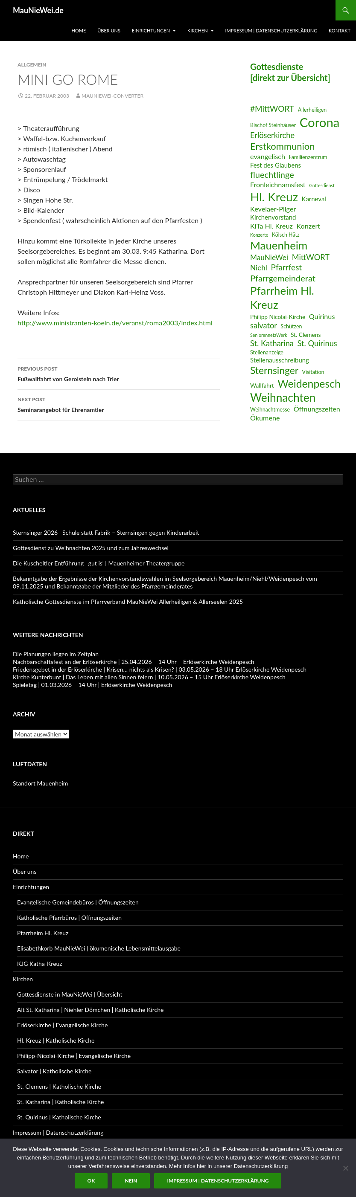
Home (79, 30)
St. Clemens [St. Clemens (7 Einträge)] (306, 334)
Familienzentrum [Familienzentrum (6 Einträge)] (308, 157)
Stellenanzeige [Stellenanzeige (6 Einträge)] (266, 352)
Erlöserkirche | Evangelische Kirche (62, 1025)
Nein (131, 1180)
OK (91, 1180)
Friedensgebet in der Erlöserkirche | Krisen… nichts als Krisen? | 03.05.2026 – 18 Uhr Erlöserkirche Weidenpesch (159, 669)
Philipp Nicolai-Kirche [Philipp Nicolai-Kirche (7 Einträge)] (277, 316)
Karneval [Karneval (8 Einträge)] (314, 199)
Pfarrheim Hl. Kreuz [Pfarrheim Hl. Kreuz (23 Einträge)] (282, 297)
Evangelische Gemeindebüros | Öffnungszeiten (78, 902)
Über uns (108, 30)
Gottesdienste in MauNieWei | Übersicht (69, 994)
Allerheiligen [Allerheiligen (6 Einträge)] (312, 110)
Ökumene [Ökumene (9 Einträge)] (265, 418)
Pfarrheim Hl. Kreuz (42, 932)
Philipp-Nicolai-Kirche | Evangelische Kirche (74, 1055)
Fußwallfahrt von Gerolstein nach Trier (119, 373)
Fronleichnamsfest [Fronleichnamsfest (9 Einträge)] (278, 184)
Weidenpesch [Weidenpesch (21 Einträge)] (308, 383)
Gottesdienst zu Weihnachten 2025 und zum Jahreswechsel (91, 547)
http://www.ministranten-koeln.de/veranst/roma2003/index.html (115, 323)
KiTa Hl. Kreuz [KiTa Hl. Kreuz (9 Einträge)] (271, 226)
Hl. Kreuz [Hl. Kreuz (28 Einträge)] (274, 197)
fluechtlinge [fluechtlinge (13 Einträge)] (272, 174)
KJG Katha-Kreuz (39, 963)
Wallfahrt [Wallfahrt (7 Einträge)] (262, 385)
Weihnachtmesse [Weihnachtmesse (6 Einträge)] (270, 409)
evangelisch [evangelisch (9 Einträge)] (267, 156)
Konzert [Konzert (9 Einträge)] (308, 226)
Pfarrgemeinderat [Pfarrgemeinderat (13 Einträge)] (282, 278)
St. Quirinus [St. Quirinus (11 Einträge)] (317, 343)
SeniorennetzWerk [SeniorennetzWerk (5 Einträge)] (268, 335)
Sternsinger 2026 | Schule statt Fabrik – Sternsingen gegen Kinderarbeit (106, 532)
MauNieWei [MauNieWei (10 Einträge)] (269, 257)
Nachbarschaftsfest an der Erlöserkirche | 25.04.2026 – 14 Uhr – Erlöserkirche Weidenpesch (133, 661)
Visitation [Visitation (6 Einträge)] (313, 372)
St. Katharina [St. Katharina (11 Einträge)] (272, 343)
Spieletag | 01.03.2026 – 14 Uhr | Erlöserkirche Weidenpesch (92, 684)
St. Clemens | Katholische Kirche (59, 1086)
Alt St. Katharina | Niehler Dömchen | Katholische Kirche (90, 1009)
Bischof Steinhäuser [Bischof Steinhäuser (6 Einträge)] (273, 125)
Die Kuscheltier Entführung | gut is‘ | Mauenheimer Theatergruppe (98, 563)
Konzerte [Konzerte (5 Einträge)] (259, 235)
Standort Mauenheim (40, 783)
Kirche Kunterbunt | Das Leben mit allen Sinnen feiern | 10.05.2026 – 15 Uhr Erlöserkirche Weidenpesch (149, 677)
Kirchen (197, 30)
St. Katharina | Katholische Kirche (60, 1101)
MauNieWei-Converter (112, 96)
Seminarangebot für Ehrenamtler (119, 403)
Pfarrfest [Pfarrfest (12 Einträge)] (286, 267)
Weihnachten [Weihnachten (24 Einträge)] (282, 397)
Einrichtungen (151, 30)
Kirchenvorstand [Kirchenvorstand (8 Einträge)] (273, 217)
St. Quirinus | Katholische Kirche (59, 1117)
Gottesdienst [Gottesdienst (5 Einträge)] (322, 185)
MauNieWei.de (38, 10)
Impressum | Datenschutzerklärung (271, 30)
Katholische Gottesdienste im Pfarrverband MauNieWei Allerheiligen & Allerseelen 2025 (128, 601)
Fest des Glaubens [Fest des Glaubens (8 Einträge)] (275, 165)
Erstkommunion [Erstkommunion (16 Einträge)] (282, 146)
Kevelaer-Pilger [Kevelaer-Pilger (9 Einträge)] (273, 209)
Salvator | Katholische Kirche (54, 1071)
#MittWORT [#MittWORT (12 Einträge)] (272, 108)
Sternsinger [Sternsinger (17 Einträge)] (274, 370)
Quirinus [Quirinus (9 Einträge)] (322, 316)
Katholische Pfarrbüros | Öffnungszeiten (69, 917)
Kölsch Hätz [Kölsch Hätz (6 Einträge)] (286, 235)
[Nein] (345, 1168)
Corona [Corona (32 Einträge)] (320, 122)
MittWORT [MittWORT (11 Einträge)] (311, 257)
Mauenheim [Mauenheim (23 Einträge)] (278, 245)
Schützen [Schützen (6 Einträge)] (291, 326)
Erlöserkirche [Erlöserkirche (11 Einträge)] (272, 135)
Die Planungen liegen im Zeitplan (56, 654)
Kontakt (339, 30)
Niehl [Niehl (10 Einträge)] (258, 267)
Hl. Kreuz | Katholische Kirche (55, 1040)
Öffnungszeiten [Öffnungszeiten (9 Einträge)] (317, 409)
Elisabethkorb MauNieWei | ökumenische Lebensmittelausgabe (99, 948)
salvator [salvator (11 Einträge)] (263, 325)
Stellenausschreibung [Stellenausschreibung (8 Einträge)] (279, 360)
